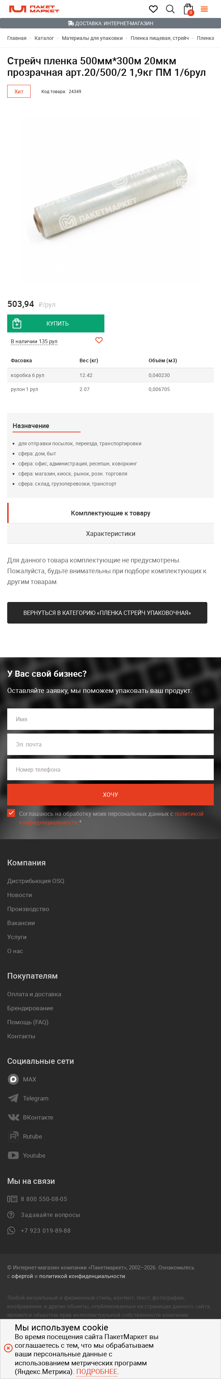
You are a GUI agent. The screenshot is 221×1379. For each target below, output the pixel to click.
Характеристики (110, 533)
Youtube (34, 1155)
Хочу (110, 795)
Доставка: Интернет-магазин (110, 23)
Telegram (36, 1098)
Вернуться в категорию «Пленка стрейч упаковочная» (107, 613)
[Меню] (209, 9)
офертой (22, 1275)
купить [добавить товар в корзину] (57, 323)
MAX (29, 1079)
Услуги (17, 937)
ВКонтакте (38, 1117)
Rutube (32, 1136)
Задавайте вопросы (50, 1214)
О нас (15, 951)
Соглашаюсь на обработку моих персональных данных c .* (111, 818)
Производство (28, 909)
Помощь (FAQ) (28, 1022)
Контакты (21, 1036)
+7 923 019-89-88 (46, 1230)
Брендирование (30, 1008)
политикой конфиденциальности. (83, 1275)
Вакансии (21, 923)
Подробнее (96, 1371)
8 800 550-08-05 (44, 1199)
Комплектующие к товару (110, 513)
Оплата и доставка (34, 994)
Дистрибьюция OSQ (35, 881)
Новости (19, 895)
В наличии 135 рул (34, 341)
